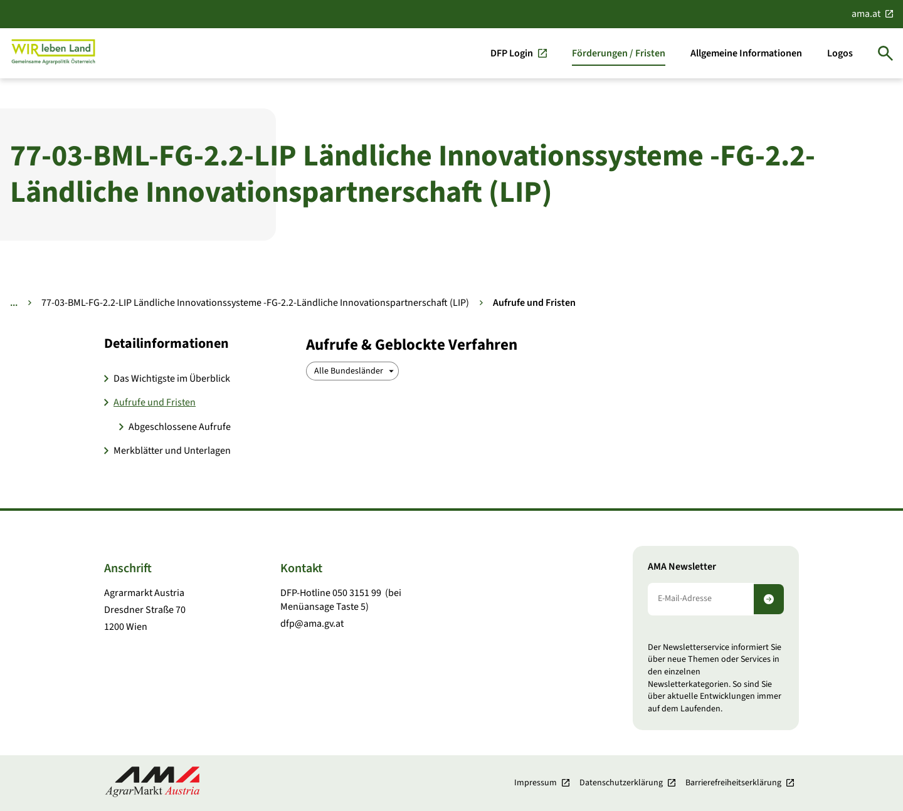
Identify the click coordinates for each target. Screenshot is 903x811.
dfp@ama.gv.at (312, 623)
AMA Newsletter (682, 567)
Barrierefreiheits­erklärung (733, 783)
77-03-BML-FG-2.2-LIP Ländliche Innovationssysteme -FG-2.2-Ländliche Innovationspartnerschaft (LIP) (255, 303)
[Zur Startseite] (53, 53)
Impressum (535, 783)
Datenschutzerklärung (621, 783)
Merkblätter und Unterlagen (172, 451)
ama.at (866, 13)
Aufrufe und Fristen (155, 402)
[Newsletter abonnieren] (769, 599)
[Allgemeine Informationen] (746, 53)
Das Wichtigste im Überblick (172, 378)
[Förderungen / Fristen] (618, 53)
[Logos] (840, 53)
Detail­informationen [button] (166, 343)
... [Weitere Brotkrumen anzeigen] (14, 302)
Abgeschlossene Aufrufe (180, 427)
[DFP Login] (518, 53)
